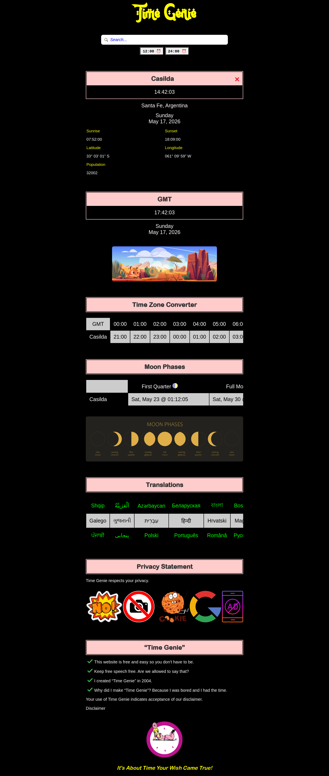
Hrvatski (217, 521)
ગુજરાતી (122, 520)
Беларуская (186, 505)
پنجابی (122, 535)
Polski (151, 535)
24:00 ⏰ (177, 51)
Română (217, 535)
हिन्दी (186, 521)
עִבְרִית (151, 521)
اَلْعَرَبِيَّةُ (122, 505)
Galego (97, 521)
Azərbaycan (151, 506)
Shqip (97, 505)
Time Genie (164, 13)
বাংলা (217, 505)
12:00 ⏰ (152, 51)
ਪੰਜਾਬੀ (97, 535)
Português (186, 535)
